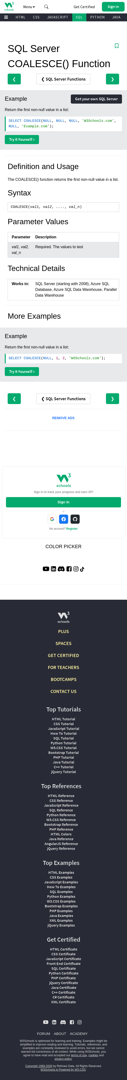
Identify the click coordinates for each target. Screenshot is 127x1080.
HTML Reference (61, 795)
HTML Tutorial (63, 718)
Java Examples (61, 915)
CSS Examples (61, 877)
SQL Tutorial (63, 738)
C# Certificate (63, 997)
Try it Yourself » (22, 139)
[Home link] (9, 6)
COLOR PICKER (63, 546)
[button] (46, 6)
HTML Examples (61, 872)
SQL (79, 17)
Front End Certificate (64, 963)
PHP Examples (61, 910)
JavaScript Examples (61, 882)
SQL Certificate (63, 968)
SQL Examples (61, 891)
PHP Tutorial (63, 757)
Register (72, 528)
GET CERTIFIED (63, 655)
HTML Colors (61, 834)
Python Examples (61, 896)
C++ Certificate (63, 992)
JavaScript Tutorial (63, 728)
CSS (36, 17)
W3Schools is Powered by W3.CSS (63, 1069)
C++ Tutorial (63, 766)
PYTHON (97, 17)
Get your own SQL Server (96, 98)
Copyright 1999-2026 (38, 1066)
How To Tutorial (63, 733)
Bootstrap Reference (61, 824)
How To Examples (61, 886)
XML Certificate (63, 1001)
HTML (21, 17)
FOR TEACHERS (63, 667)
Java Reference (61, 838)
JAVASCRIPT (57, 17)
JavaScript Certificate (63, 958)
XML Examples (61, 920)
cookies (93, 1055)
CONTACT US (63, 691)
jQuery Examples (61, 925)
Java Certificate (63, 987)
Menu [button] (29, 6)
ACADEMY (79, 1034)
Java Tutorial (63, 762)
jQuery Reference (61, 848)
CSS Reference (61, 800)
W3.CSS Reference (61, 819)
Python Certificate (63, 973)
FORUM (43, 1034)
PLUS (63, 631)
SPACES (63, 643)
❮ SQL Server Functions (63, 79)
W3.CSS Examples (61, 901)
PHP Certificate (63, 977)
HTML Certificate (63, 949)
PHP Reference (61, 829)
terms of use (79, 1055)
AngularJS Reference (61, 843)
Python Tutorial (63, 742)
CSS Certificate (63, 953)
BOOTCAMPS (64, 679)
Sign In (64, 502)
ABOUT (60, 1034)
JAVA (116, 17)
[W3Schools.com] (63, 619)
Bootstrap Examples (61, 906)
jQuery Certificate (63, 982)
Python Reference (61, 814)
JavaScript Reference (61, 805)
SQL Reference (61, 810)
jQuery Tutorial (63, 771)
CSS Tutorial (64, 723)
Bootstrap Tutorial (63, 752)
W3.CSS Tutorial (63, 747)
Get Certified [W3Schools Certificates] (84, 6)
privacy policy (63, 1059)
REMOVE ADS (63, 418)
